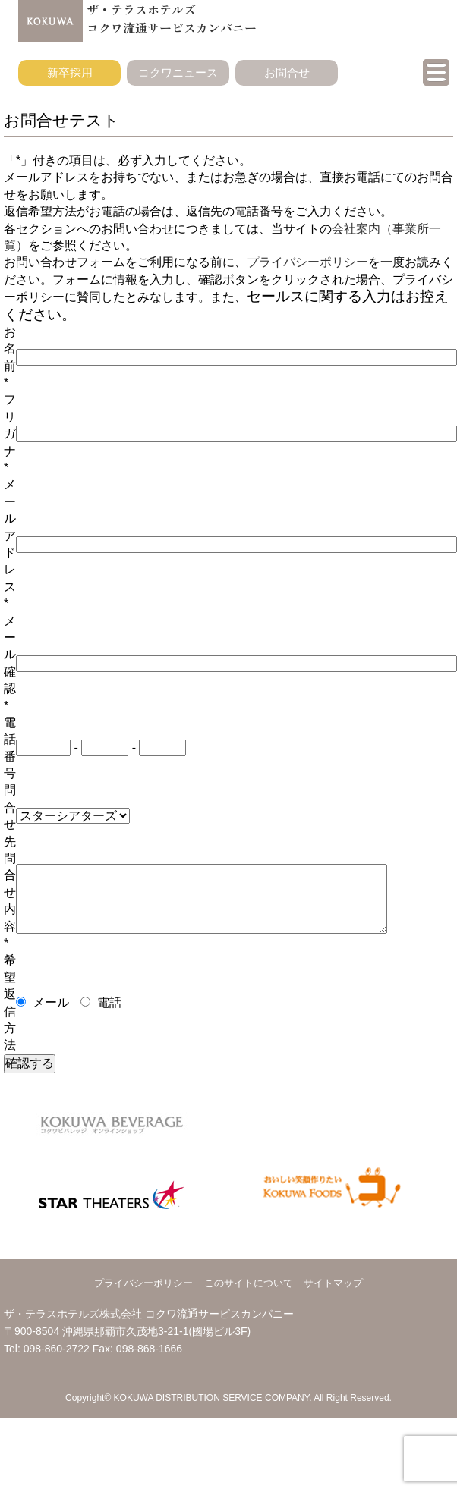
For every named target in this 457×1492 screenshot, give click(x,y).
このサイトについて (248, 1283)
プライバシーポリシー (307, 262)
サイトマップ (333, 1283)
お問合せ (287, 72)
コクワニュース (178, 72)
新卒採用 (70, 72)
